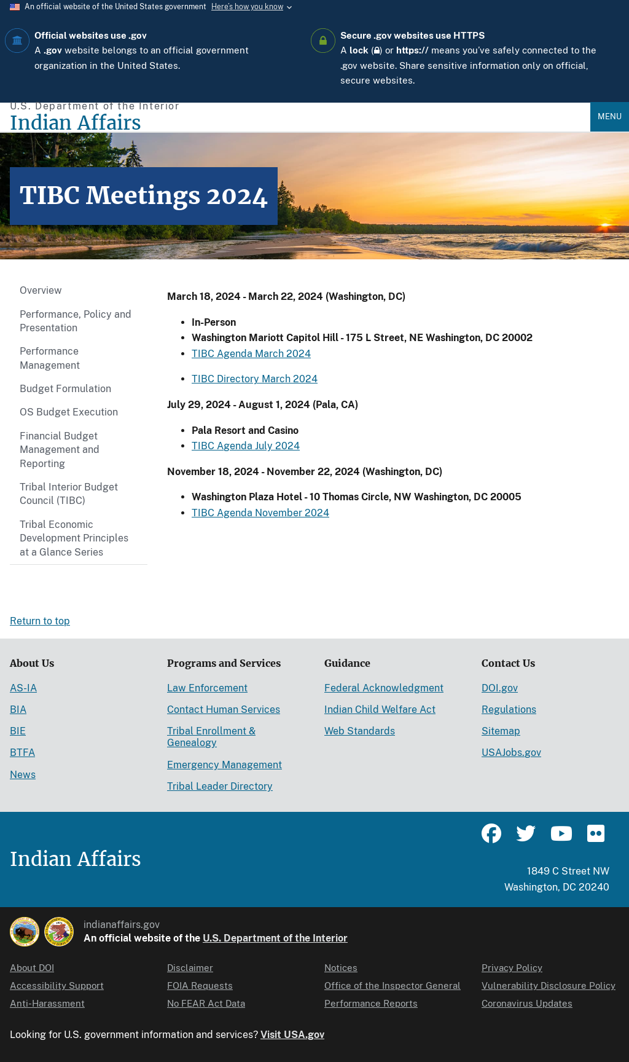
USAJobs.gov (511, 752)
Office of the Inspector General (392, 985)
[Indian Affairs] (300, 123)
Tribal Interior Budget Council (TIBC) (69, 493)
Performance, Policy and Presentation (75, 321)
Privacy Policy (512, 967)
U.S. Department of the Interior (275, 938)
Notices (340, 967)
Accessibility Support (57, 985)
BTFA (22, 752)
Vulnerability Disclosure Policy (548, 985)
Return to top (40, 621)
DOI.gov (500, 688)
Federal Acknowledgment (383, 688)
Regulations (509, 709)
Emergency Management (224, 765)
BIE (18, 731)
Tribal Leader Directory (220, 786)
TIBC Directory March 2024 (255, 379)
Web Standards (359, 731)
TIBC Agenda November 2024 (260, 513)
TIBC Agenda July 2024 (246, 446)
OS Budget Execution (69, 412)
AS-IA (23, 688)
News (23, 775)
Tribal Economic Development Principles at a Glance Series (74, 538)
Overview (41, 290)
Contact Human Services (223, 709)
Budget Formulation (65, 389)
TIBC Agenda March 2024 (251, 354)
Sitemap (501, 731)
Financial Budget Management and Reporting (60, 450)
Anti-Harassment (47, 1003)
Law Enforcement (207, 688)
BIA (18, 709)
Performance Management (50, 358)
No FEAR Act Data (206, 1003)
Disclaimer (190, 967)
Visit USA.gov (292, 1034)
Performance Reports (371, 1003)
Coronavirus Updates (527, 1003)
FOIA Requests (200, 985)
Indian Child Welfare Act (380, 709)
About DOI (32, 967)
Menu (610, 116)
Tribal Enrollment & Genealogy (211, 737)
